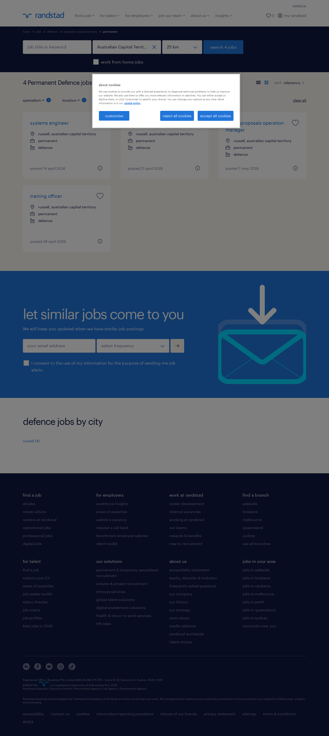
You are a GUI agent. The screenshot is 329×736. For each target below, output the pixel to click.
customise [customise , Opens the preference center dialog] (114, 116)
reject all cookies (177, 116)
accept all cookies (215, 116)
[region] (166, 101)
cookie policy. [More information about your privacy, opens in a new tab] (132, 103)
